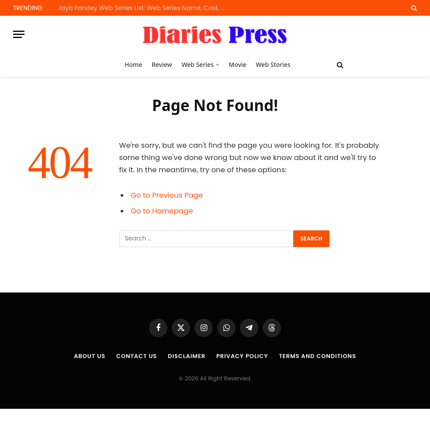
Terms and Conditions (317, 356)
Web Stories (273, 64)
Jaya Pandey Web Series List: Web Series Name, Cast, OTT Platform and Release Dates (145, 8)
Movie (237, 64)
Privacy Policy (242, 356)
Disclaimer (186, 356)
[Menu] (18, 34)
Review (162, 64)
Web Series (197, 64)
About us (89, 356)
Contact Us (136, 356)
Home (133, 64)
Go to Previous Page (167, 195)
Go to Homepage (162, 211)
